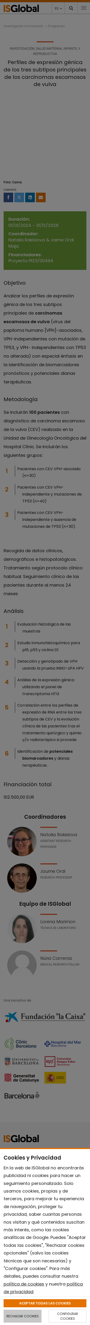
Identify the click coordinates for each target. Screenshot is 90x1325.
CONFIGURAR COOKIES (67, 1316)
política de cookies (24, 1284)
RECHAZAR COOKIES (22, 1316)
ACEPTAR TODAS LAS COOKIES (45, 1303)
